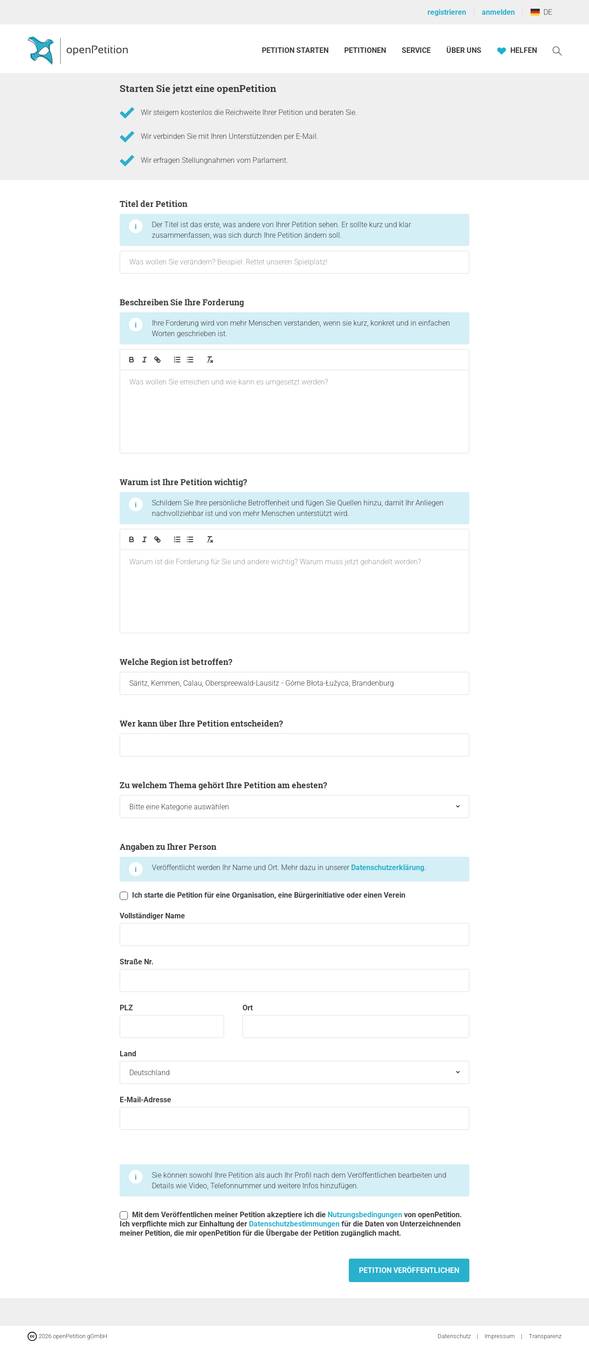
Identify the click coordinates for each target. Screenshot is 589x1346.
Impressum (500, 1336)
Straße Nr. (294, 974)
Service (416, 50)
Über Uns (463, 50)
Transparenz (545, 1336)
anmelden (498, 12)
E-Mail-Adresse (294, 1112)
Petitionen (366, 50)
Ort (356, 1020)
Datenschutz (455, 1336)
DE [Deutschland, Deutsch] (541, 12)
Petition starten (295, 50)
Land (294, 1066)
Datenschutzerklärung (387, 867)
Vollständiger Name (294, 928)
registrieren (446, 12)
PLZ (172, 1020)
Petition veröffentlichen (409, 1270)
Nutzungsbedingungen (365, 1214)
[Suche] (557, 50)
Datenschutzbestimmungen (294, 1224)
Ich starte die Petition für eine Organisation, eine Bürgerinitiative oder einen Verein (262, 895)
